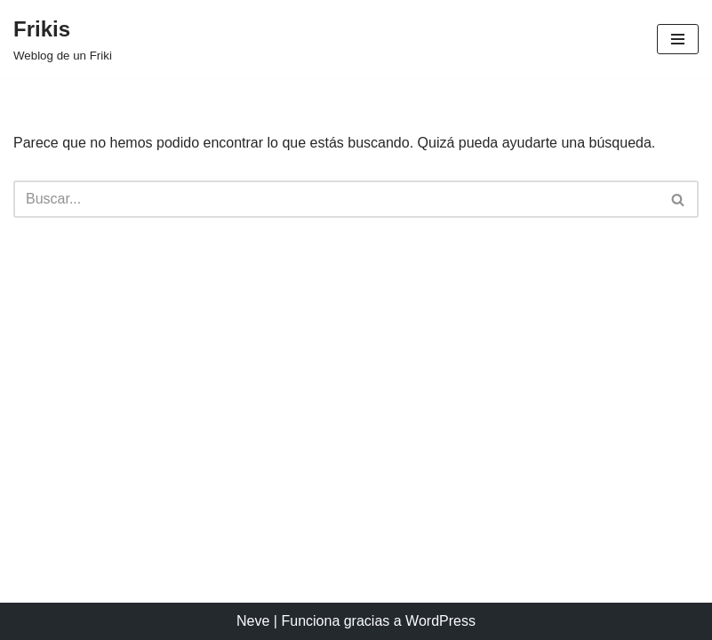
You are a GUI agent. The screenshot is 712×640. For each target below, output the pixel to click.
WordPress (440, 620)
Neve (252, 620)
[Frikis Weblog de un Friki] (62, 39)
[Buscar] (336, 199)
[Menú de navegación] (678, 39)
